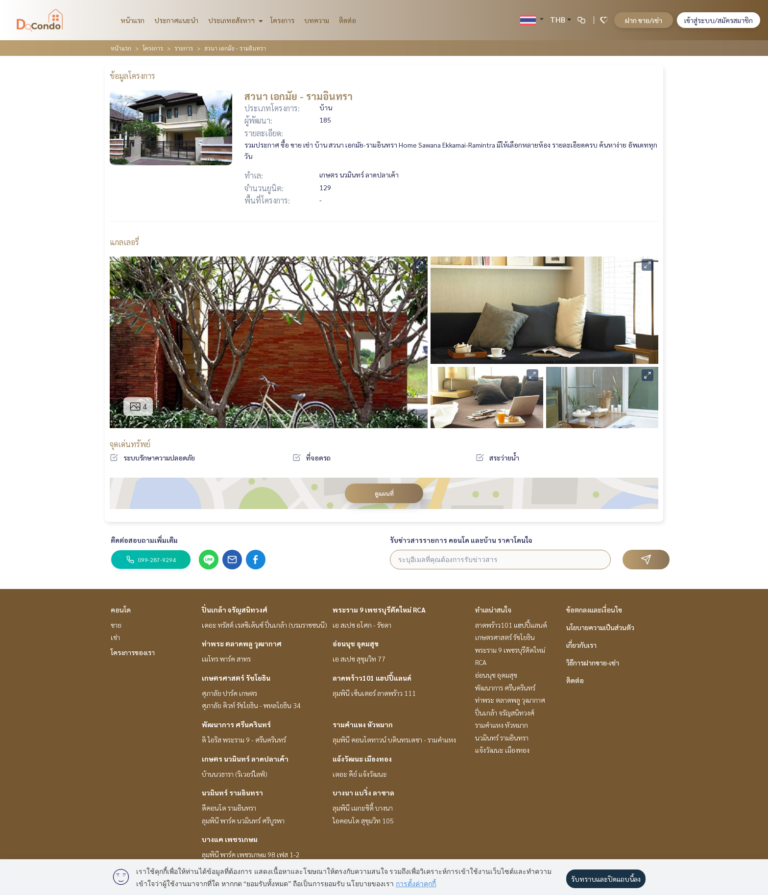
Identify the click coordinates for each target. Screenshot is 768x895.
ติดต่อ (347, 20)
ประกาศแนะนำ (176, 20)
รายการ (183, 48)
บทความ (316, 20)
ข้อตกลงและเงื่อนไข (594, 609)
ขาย (116, 624)
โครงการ (282, 20)
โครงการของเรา (133, 652)
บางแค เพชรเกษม (230, 839)
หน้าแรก (132, 20)
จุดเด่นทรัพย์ (130, 444)
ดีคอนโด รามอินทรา (229, 807)
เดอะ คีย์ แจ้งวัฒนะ (360, 773)
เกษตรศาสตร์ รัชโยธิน (236, 677)
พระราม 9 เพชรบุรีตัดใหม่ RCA (379, 609)
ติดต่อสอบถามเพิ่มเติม (144, 540)
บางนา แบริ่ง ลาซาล (363, 792)
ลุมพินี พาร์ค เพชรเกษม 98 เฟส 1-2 (251, 854)
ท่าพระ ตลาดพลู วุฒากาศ (242, 643)
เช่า (115, 637)
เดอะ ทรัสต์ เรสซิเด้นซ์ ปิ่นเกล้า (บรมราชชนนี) (264, 624)
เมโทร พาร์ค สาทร (226, 658)
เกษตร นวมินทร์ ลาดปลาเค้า (245, 758)
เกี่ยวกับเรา (581, 644)
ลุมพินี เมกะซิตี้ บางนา (363, 807)
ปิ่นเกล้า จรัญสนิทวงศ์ (234, 609)
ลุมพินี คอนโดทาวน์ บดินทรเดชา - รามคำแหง (394, 739)
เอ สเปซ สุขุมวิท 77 (359, 658)
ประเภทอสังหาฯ (234, 20)
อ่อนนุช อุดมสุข (356, 643)
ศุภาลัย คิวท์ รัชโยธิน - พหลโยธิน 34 (251, 705)
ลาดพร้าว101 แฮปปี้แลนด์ (372, 677)
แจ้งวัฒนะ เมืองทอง (362, 758)
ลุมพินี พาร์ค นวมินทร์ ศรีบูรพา (243, 820)
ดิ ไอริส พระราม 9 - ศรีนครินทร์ (244, 739)
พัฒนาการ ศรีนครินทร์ (236, 724)
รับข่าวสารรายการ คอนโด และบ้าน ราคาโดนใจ (461, 540)
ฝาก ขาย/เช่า (643, 20)
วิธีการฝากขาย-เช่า (592, 662)
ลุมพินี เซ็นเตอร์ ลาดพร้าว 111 (374, 693)
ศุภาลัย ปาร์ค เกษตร (229, 693)
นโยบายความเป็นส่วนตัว (600, 627)
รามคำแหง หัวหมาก (363, 724)
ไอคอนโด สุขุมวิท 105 (363, 820)
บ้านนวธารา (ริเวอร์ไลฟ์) (234, 773)
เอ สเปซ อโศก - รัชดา (362, 624)
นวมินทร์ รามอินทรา (232, 792)
